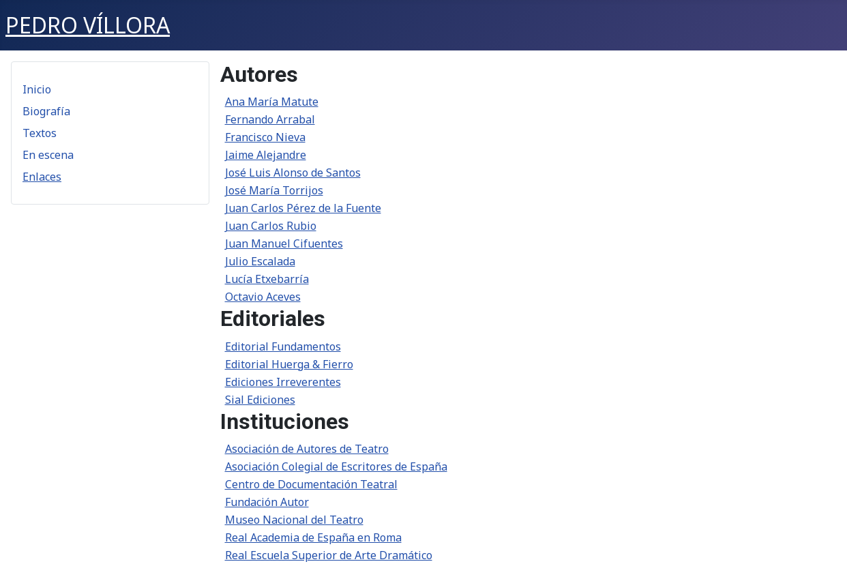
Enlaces (42, 176)
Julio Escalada (260, 261)
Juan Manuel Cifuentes (284, 243)
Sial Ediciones (260, 399)
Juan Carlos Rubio (270, 225)
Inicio (37, 89)
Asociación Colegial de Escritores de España (336, 466)
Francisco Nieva (265, 137)
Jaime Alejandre (265, 154)
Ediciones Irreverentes (283, 381)
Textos (40, 132)
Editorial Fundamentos (283, 346)
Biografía (46, 111)
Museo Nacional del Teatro (294, 519)
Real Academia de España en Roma (313, 537)
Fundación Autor (267, 501)
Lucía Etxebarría (267, 278)
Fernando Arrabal (270, 119)
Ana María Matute (271, 101)
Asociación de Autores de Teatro (307, 448)
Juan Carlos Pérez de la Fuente (303, 208)
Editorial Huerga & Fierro (289, 364)
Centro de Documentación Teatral (311, 484)
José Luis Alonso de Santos (293, 172)
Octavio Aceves (263, 296)
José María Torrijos (274, 190)
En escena (48, 154)
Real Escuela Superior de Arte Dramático (328, 555)
